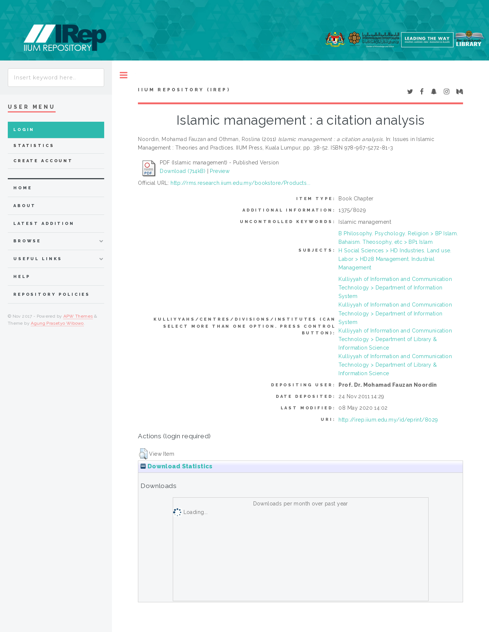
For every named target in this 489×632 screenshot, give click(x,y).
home (22, 188)
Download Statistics (176, 466)
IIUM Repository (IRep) (184, 89)
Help (21, 276)
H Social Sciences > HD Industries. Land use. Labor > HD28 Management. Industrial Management (394, 259)
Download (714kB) (182, 171)
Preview (219, 171)
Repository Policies (51, 294)
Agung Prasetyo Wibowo (57, 323)
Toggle (123, 75)
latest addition (44, 223)
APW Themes (78, 316)
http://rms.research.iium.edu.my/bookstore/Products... (240, 183)
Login (23, 129)
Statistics (33, 145)
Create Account (43, 160)
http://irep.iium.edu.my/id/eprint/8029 (388, 420)
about (24, 205)
